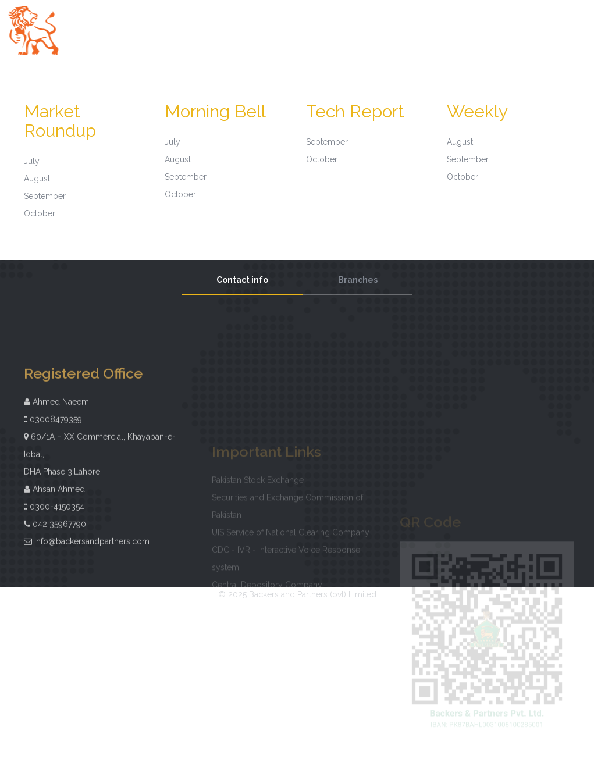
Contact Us (369, 39)
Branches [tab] (358, 279)
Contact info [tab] (242, 279)
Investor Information (431, 23)
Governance (358, 23)
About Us (306, 23)
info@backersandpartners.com (92, 558)
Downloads (501, 23)
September (45, 196)
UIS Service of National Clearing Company (290, 541)
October (39, 213)
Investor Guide (562, 23)
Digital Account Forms (297, 39)
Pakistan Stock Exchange (258, 489)
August (37, 178)
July (32, 161)
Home (268, 23)
